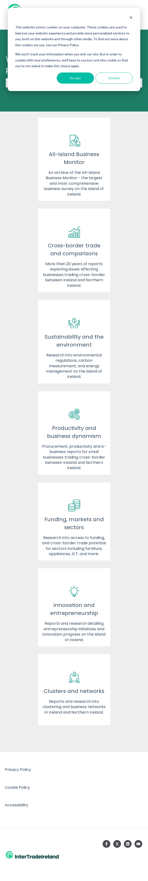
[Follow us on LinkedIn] (128, 844)
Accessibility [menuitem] (16, 805)
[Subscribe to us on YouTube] (138, 844)
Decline (114, 78)
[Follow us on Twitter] (117, 844)
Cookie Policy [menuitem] (17, 787)
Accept (75, 78)
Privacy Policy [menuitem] (18, 769)
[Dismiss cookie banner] (131, 18)
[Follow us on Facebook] (106, 844)
